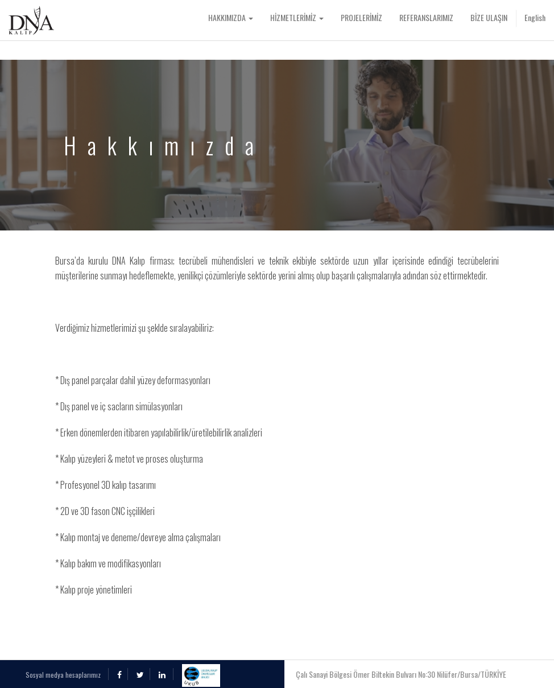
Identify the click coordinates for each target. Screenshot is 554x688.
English (534, 17)
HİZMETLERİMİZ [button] (297, 17)
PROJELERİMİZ (361, 17)
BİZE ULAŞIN (488, 17)
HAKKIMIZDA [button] (230, 17)
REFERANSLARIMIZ (426, 17)
